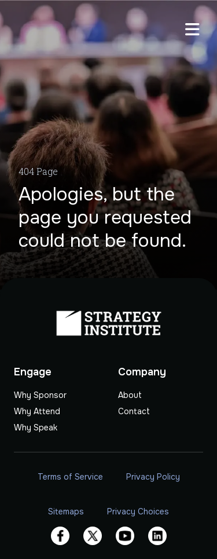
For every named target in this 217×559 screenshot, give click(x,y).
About (130, 395)
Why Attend (37, 411)
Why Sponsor (40, 395)
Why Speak (35, 427)
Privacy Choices (138, 511)
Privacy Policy (153, 477)
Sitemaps (66, 511)
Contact (134, 411)
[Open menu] (192, 30)
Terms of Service (70, 477)
